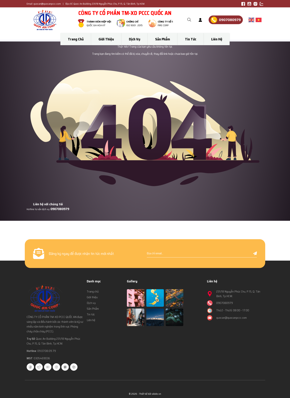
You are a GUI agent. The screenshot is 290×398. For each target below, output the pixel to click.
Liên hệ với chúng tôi (48, 204)
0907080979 (59, 209)
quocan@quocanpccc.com (47, 4)
